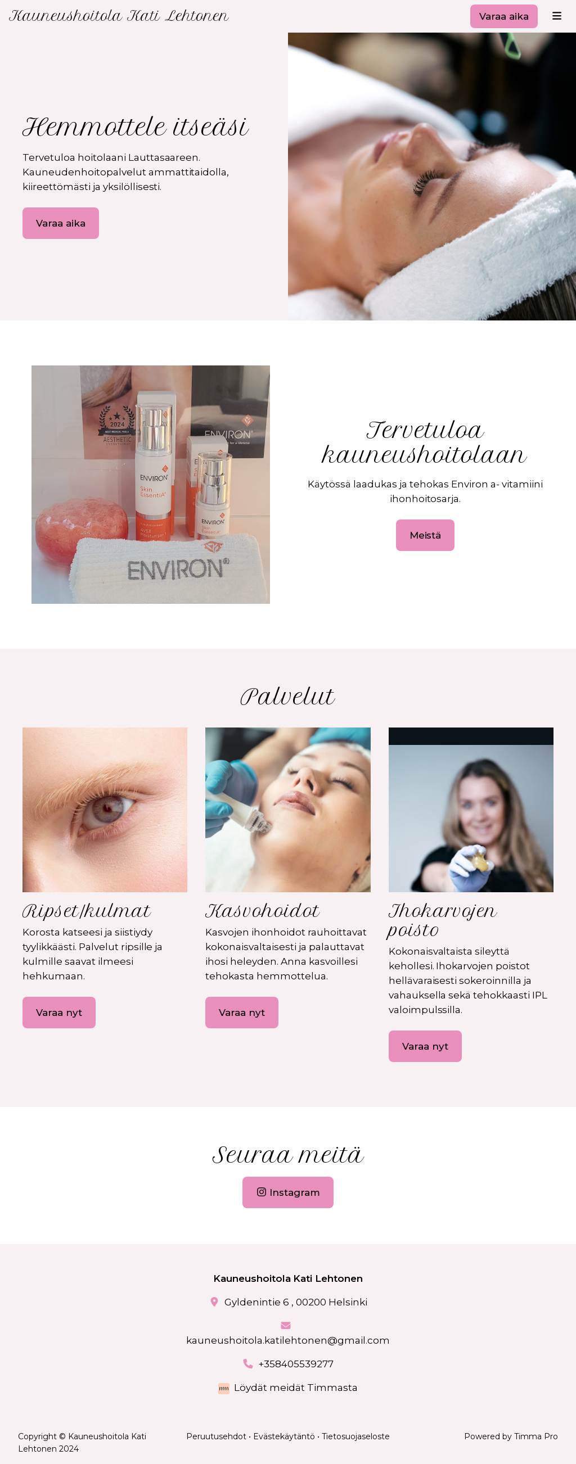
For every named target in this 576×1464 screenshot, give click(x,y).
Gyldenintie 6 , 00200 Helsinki (295, 1302)
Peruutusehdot (216, 1436)
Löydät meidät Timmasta (296, 1387)
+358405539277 (296, 1364)
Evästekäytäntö (284, 1436)
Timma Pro (536, 1436)
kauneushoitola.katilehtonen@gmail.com (287, 1340)
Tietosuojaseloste (356, 1436)
